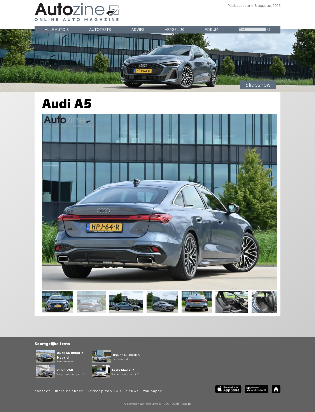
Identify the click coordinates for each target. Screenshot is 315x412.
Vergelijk (174, 29)
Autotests (100, 29)
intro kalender (69, 390)
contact (43, 390)
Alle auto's (57, 29)
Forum (211, 29)
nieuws (132, 390)
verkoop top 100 (104, 390)
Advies (137, 29)
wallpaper (152, 390)
